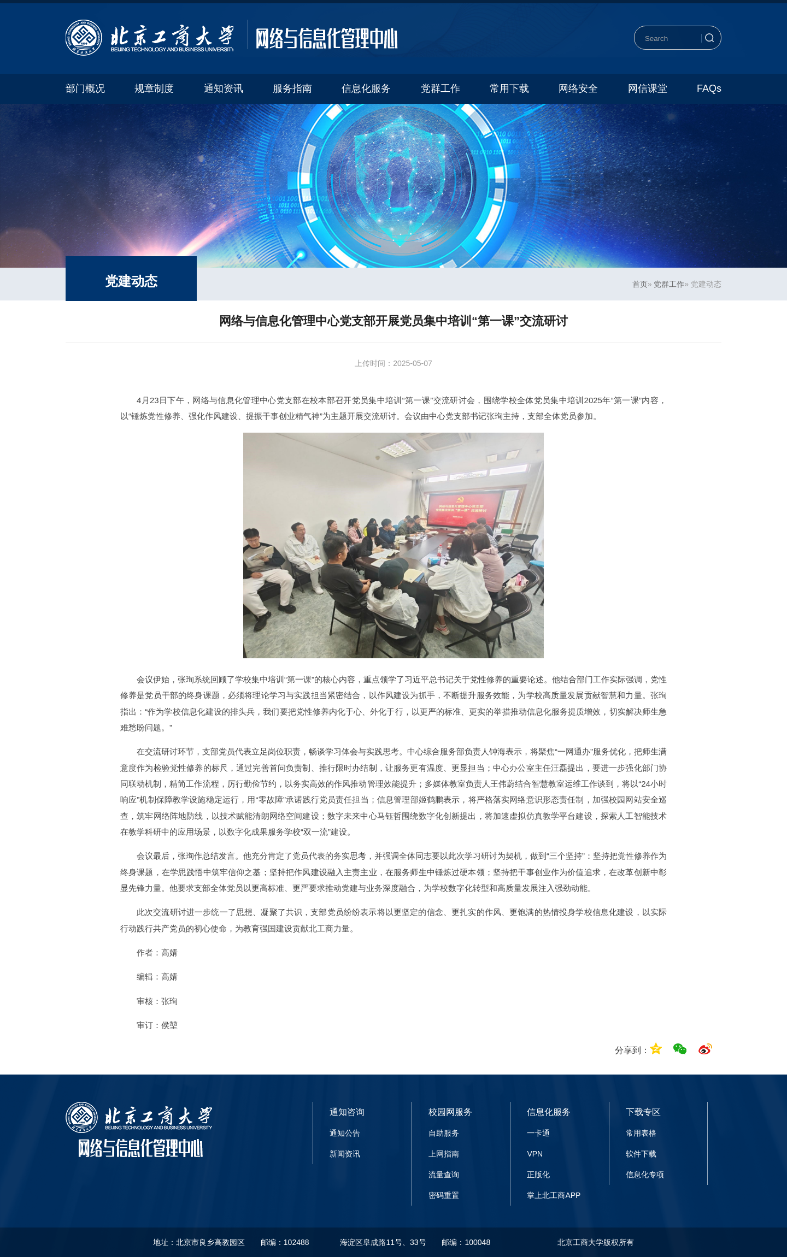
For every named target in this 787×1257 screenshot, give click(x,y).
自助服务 (443, 1133)
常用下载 (509, 88)
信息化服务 (366, 88)
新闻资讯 (345, 1153)
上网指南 (443, 1153)
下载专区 (643, 1112)
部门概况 (85, 88)
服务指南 (292, 88)
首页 (640, 284)
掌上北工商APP (553, 1195)
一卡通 (538, 1133)
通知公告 (345, 1133)
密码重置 (443, 1195)
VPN (535, 1153)
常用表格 (641, 1133)
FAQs (709, 88)
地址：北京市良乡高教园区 (199, 1242)
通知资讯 (223, 88)
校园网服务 (450, 1112)
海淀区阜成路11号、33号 (383, 1242)
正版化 (538, 1174)
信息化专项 (645, 1174)
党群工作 (440, 88)
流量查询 (443, 1174)
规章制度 (154, 88)
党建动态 (131, 281)
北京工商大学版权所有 (595, 1242)
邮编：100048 (466, 1242)
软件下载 (641, 1153)
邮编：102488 (285, 1242)
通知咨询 (347, 1112)
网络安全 (578, 88)
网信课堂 (647, 88)
